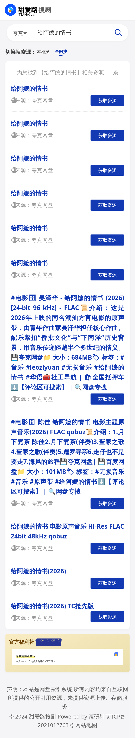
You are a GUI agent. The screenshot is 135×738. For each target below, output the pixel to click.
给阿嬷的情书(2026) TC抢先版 (52, 607)
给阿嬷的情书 (29, 89)
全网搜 (65, 52)
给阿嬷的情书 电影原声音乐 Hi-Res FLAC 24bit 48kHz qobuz (67, 532)
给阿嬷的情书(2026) (38, 572)
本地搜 (44, 52)
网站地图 (86, 726)
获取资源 (107, 101)
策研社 (97, 717)
